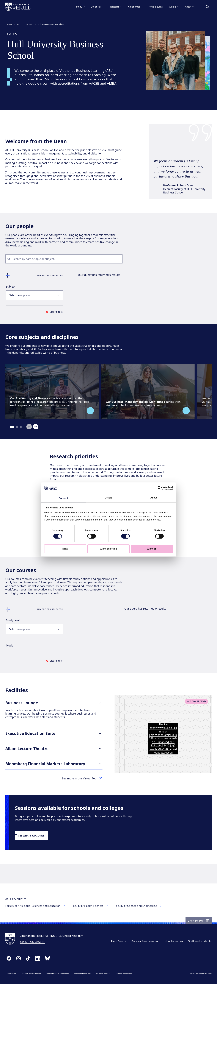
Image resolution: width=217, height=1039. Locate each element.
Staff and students (197, 995)
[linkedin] (39, 1012)
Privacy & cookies (105, 1027)
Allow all (152, 548)
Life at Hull (96, 6)
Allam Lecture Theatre (54, 781)
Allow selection (108, 548)
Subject (12, 296)
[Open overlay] (92, 425)
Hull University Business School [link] (51, 24)
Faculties (29, 24)
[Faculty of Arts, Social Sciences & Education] (38, 955)
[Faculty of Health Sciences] (95, 955)
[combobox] (68, 269)
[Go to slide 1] (14, 441)
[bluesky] (49, 1012)
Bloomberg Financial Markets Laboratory (54, 796)
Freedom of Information (33, 1027)
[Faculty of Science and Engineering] (145, 955)
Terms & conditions (126, 1027)
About (187, 6)
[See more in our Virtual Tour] (82, 811)
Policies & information (143, 995)
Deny (65, 548)
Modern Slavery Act (84, 1027)
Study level (15, 646)
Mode (11, 672)
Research (114, 6)
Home (9, 24)
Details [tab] (108, 498)
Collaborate (133, 6)
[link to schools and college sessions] (35, 872)
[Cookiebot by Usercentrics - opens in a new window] (160, 488)
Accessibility (12, 1027)
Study (78, 6)
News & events (154, 6)
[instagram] (20, 1012)
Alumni (172, 6)
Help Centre (116, 995)
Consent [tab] (63, 498)
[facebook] (10, 1012)
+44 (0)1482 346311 (34, 996)
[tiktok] (30, 1012)
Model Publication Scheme (59, 1027)
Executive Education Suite (54, 766)
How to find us (172, 995)
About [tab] (153, 498)
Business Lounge (54, 737)
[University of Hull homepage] (19, 7)
